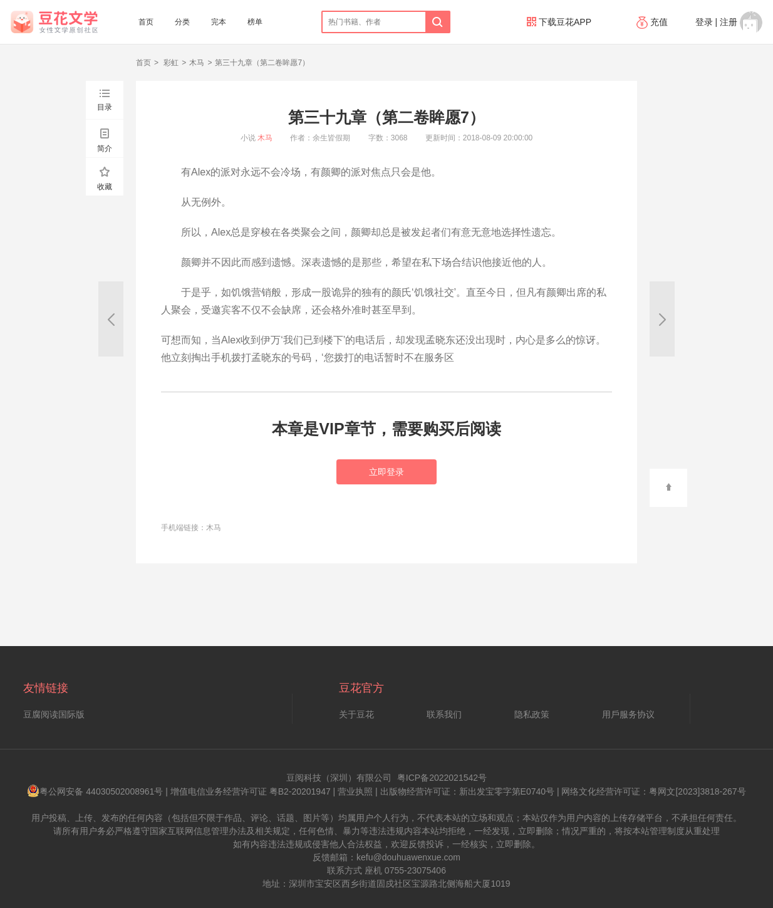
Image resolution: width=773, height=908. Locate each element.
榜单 (254, 22)
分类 (182, 22)
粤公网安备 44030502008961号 (95, 791)
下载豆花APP (559, 22)
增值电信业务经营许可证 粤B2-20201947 (250, 791)
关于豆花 (356, 714)
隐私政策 (531, 714)
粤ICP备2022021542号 (442, 778)
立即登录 (386, 472)
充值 (653, 22)
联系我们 (444, 714)
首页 (145, 22)
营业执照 (355, 791)
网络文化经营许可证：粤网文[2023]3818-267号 (653, 791)
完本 (218, 22)
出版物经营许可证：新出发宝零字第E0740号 (467, 791)
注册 (728, 22)
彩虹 (170, 62)
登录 (704, 22)
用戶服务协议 (628, 714)
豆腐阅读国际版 (54, 714)
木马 (196, 62)
